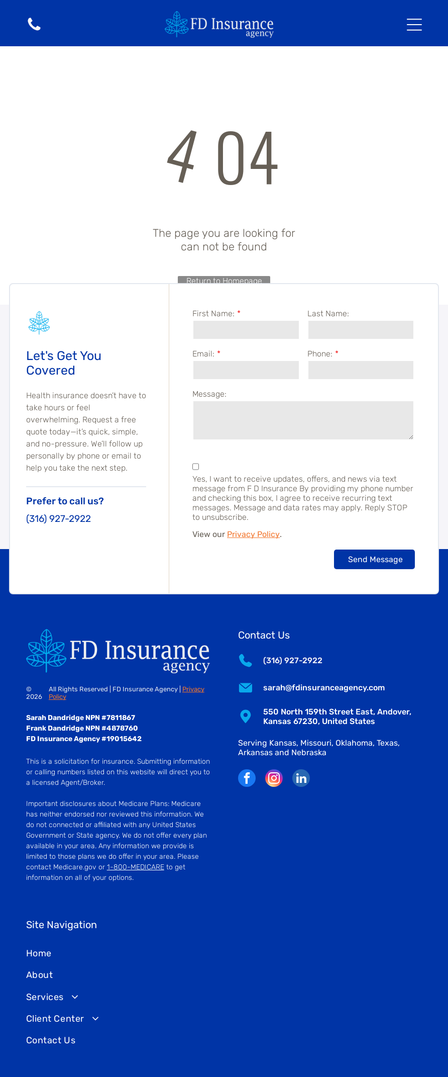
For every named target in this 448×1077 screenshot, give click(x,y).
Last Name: (328, 313)
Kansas (282, 743)
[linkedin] (301, 779)
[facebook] (247, 779)
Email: (203, 353)
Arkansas (255, 752)
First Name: (213, 313)
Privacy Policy (253, 534)
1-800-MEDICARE (135, 867)
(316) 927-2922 (58, 518)
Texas (387, 743)
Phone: (319, 353)
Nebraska (308, 752)
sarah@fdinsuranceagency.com (324, 687)
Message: (209, 394)
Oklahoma (354, 743)
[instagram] (274, 779)
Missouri (315, 743)
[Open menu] (414, 24)
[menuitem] (224, 953)
